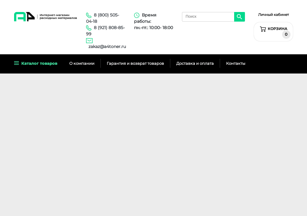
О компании (81, 63)
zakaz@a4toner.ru (107, 46)
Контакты (235, 63)
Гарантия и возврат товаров (135, 63)
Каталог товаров (35, 63)
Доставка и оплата (195, 63)
